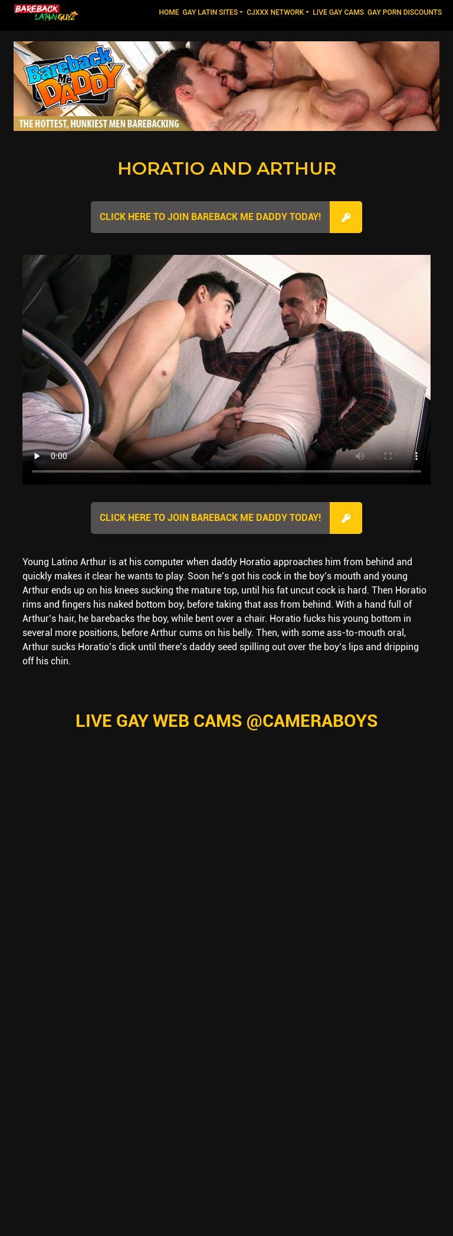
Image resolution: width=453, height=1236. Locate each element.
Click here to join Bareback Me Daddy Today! (210, 216)
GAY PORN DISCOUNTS (404, 12)
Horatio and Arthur (226, 168)
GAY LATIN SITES (210, 12)
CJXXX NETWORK (275, 12)
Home (169, 11)
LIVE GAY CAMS (338, 12)
